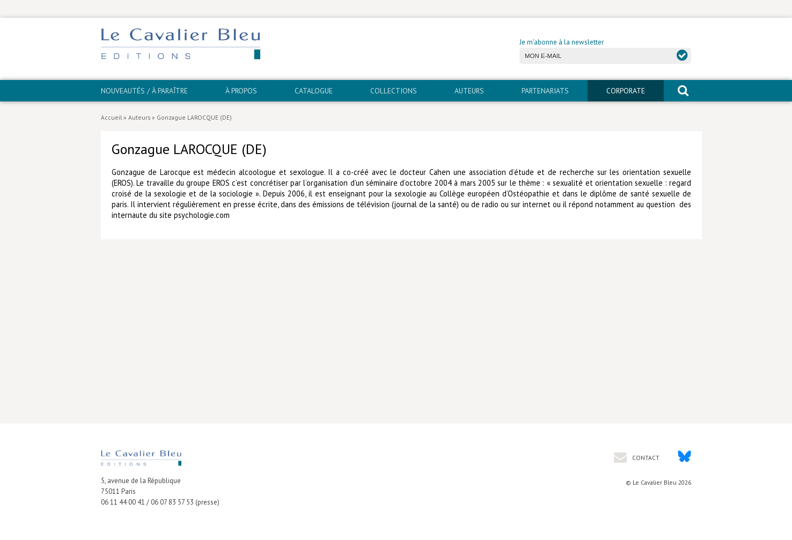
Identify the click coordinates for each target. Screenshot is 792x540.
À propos (241, 91)
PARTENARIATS (545, 91)
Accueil (111, 117)
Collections (393, 91)
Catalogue (314, 91)
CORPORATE (625, 91)
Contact (644, 458)
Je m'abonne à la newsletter (561, 42)
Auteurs (469, 91)
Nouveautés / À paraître (144, 91)
